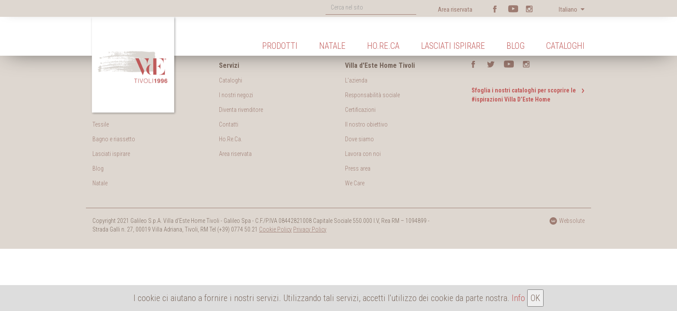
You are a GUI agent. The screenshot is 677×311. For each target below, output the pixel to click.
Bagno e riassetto (113, 139)
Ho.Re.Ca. (230, 139)
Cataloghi (565, 46)
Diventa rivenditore (241, 109)
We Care (354, 183)
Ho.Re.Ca (383, 46)
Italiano (569, 9)
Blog (515, 46)
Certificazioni (360, 109)
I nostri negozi (236, 95)
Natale (332, 46)
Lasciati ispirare (453, 46)
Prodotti (279, 46)
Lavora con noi (363, 153)
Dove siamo (359, 139)
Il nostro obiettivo (366, 124)
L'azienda (356, 80)
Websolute (567, 220)
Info (518, 298)
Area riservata (455, 9)
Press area (357, 168)
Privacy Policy (309, 229)
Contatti (228, 124)
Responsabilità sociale (372, 95)
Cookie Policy (275, 229)
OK (535, 298)
